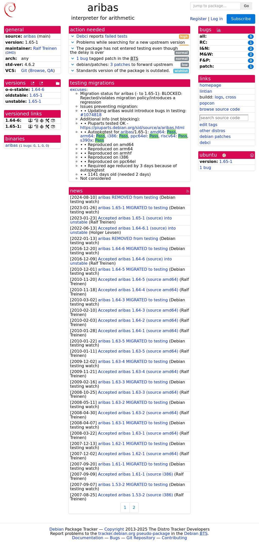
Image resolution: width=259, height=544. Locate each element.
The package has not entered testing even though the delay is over (129, 50)
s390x (86, 140)
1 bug (82, 58)
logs (219, 97)
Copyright (114, 529)
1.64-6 (38, 89)
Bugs (115, 537)
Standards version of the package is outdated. (129, 71)
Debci (82, 36)
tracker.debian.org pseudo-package (134, 533)
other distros (212, 130)
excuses (78, 89)
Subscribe (241, 18)
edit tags (208, 124)
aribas (30, 36)
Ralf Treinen (45, 48)
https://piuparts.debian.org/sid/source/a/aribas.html (132, 127)
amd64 (157, 132)
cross (231, 97)
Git (24, 70)
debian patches (215, 136)
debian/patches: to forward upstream (129, 65)
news (76, 191)
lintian (206, 91)
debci (205, 142)
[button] (72, 36)
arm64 (86, 136)
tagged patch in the (129, 59)
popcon (207, 103)
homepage (210, 85)
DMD (10, 53)
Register (198, 18)
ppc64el (139, 136)
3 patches (120, 64)
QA (50, 70)
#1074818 (91, 114)
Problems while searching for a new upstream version (129, 42)
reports (129, 36)
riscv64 (168, 136)
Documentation (87, 537)
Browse (37, 70)
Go (246, 6)
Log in (217, 18)
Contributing (174, 537)
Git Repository (140, 537)
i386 (111, 136)
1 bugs (25, 145)
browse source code (220, 109)
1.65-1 (35, 95)
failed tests (116, 36)
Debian (56, 529)
